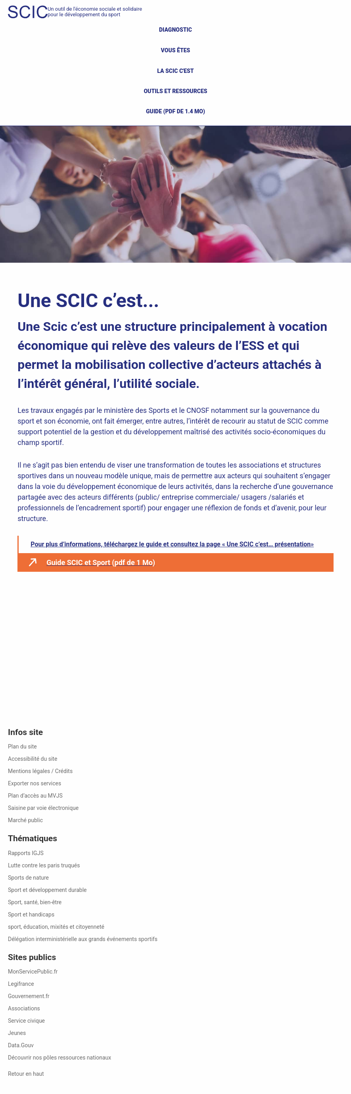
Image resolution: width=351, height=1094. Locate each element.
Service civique (26, 1021)
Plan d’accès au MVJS (35, 795)
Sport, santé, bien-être (34, 902)
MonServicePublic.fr (33, 971)
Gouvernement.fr (29, 996)
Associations (24, 1008)
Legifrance (21, 984)
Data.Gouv (21, 1045)
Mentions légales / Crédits (40, 771)
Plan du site (22, 746)
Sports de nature (28, 877)
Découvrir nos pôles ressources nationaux (59, 1057)
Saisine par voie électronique (43, 808)
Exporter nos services (34, 783)
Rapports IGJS (26, 853)
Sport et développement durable (47, 890)
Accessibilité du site (32, 759)
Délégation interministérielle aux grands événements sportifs (82, 939)
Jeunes (17, 1033)
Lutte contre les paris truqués (44, 865)
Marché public (25, 820)
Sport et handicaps (31, 914)
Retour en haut (26, 1074)
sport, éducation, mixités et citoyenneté (56, 927)
